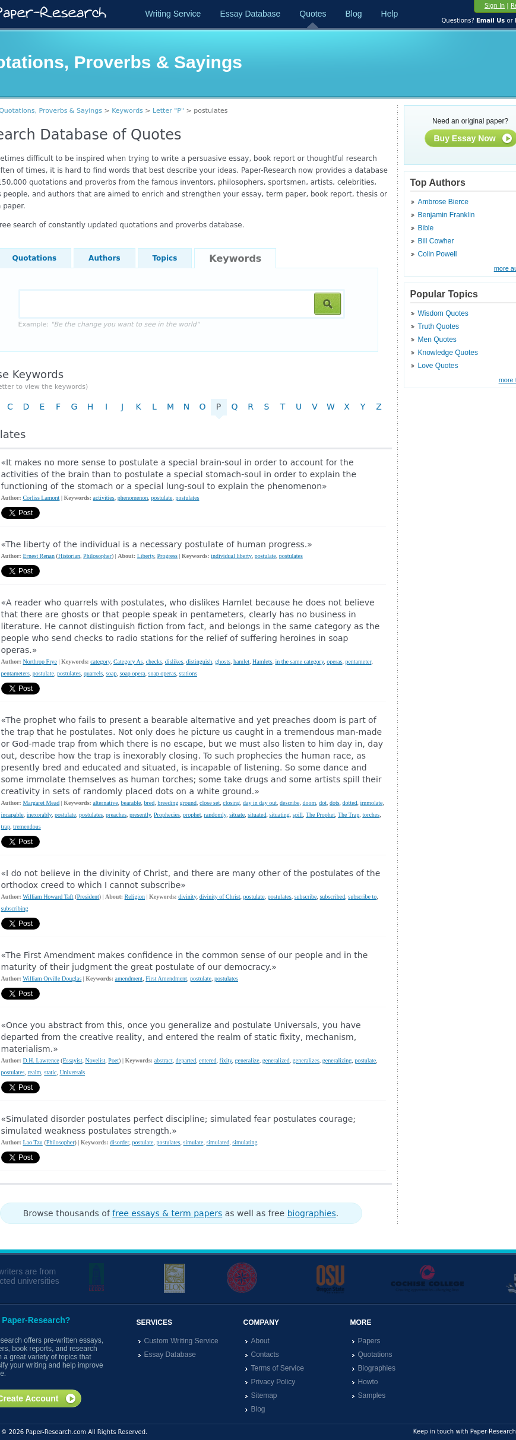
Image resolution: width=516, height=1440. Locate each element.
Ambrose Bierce (443, 202)
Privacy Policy (273, 1382)
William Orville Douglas (52, 978)
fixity (226, 1060)
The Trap (348, 814)
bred (149, 803)
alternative (105, 803)
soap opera (132, 673)
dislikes (174, 661)
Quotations (375, 1354)
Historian (69, 556)
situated (257, 814)
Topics (165, 258)
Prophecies (167, 814)
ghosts (222, 661)
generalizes (306, 1060)
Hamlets (262, 661)
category (100, 661)
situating (279, 814)
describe (289, 803)
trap (6, 826)
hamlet (241, 661)
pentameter (358, 661)
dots (335, 803)
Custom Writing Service (181, 1341)
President (88, 896)
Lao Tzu (32, 1142)
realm (35, 1072)
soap (111, 673)
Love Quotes (438, 365)
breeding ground (177, 803)
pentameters (15, 673)
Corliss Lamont (41, 497)
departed (186, 1060)
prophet (192, 814)
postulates (187, 497)
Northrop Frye (40, 661)
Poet (113, 1060)
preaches (116, 814)
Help (389, 13)
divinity (187, 896)
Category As (128, 661)
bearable (131, 803)
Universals (72, 1072)
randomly (215, 814)
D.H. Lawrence (41, 1060)
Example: (109, 324)
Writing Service (173, 13)
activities (104, 497)
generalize (247, 1060)
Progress (167, 556)
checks (154, 661)
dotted (350, 803)
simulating (244, 1142)
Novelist (95, 1060)
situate (237, 814)
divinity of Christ (220, 896)
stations (188, 673)
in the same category (299, 661)
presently (140, 814)
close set (210, 803)
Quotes (312, 13)
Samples (372, 1395)
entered (207, 1060)
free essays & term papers (167, 1213)
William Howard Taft (48, 896)
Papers (369, 1341)
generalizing (337, 1060)
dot (323, 803)
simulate (193, 1142)
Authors (104, 258)
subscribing (15, 908)
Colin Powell (437, 254)
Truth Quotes (439, 326)
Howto (368, 1382)
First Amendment (166, 978)
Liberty (145, 556)
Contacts (265, 1354)
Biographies (376, 1368)
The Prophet (320, 814)
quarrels (93, 673)
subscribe (306, 896)
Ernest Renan (39, 556)
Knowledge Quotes (448, 352)
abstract (163, 1060)
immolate (371, 803)
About (260, 1341)
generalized (276, 1060)
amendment (129, 978)
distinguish (199, 661)
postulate (161, 497)
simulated (217, 1142)
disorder (119, 1142)
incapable (12, 814)
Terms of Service (277, 1368)
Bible (426, 228)
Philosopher (97, 556)
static (50, 1072)
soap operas (162, 673)
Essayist (73, 1060)
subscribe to (362, 896)
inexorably (39, 814)
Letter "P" (168, 111)
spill (298, 814)
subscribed (332, 896)
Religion (135, 896)
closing (231, 803)
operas (334, 661)
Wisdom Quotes (443, 313)
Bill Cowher (436, 241)
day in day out (260, 803)
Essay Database (250, 13)
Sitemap (264, 1395)
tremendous (27, 826)
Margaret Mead (41, 803)
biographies (311, 1213)
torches (370, 814)
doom (309, 803)
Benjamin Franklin (446, 215)
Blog (353, 13)
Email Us (490, 20)
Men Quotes (437, 339)
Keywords (127, 111)
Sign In (495, 5)
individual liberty (231, 556)
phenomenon (133, 497)
